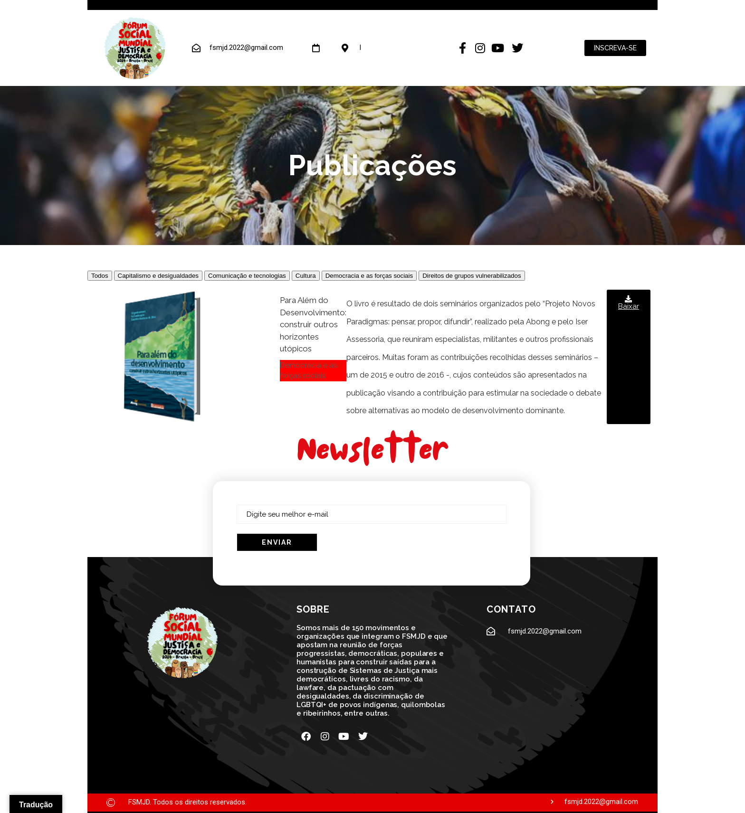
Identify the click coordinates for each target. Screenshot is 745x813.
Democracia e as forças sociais (369, 275)
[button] (628, 357)
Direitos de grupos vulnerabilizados (471, 275)
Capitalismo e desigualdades (158, 275)
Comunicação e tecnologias (247, 275)
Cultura (306, 275)
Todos (99, 275)
